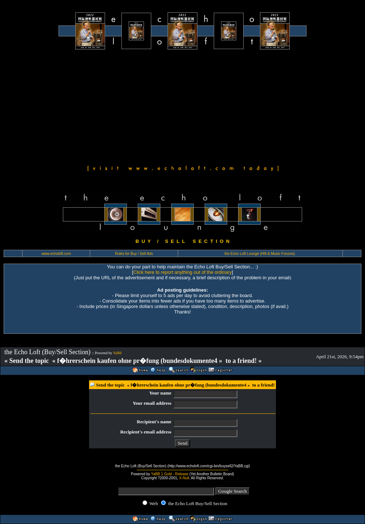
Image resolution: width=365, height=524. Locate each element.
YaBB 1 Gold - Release (169, 474)
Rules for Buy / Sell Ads (134, 254)
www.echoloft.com (56, 254)
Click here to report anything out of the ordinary (182, 272)
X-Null (184, 478)
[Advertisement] (182, 106)
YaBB (117, 353)
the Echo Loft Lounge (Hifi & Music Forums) (259, 254)
